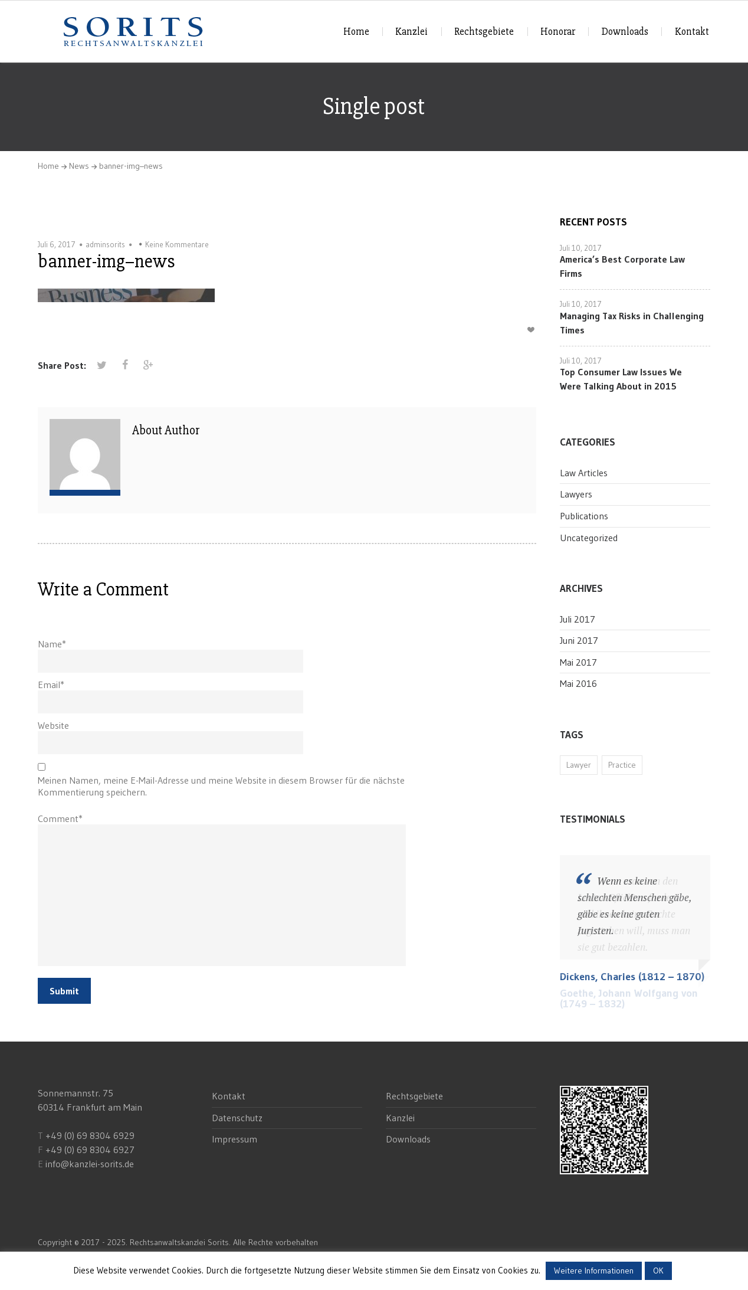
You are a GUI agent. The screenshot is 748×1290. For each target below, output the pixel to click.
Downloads (625, 31)
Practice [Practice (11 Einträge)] (622, 764)
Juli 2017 (577, 619)
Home (356, 31)
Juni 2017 (579, 640)
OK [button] (658, 1270)
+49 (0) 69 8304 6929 (88, 1135)
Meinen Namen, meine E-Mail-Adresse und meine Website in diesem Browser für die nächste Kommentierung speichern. (221, 786)
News (79, 166)
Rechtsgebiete (484, 31)
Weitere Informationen (594, 1270)
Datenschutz (237, 1118)
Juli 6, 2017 (57, 244)
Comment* (60, 818)
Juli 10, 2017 (581, 248)
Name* (52, 644)
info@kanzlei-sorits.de (89, 1164)
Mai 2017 (578, 662)
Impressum (234, 1139)
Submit (64, 991)
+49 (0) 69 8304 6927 (89, 1149)
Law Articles (584, 473)
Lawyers (576, 494)
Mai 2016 (578, 683)
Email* (51, 684)
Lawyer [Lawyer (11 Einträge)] (578, 764)
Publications (584, 516)
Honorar (557, 31)
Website (53, 725)
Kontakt (692, 31)
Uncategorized (589, 537)
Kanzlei (411, 31)
